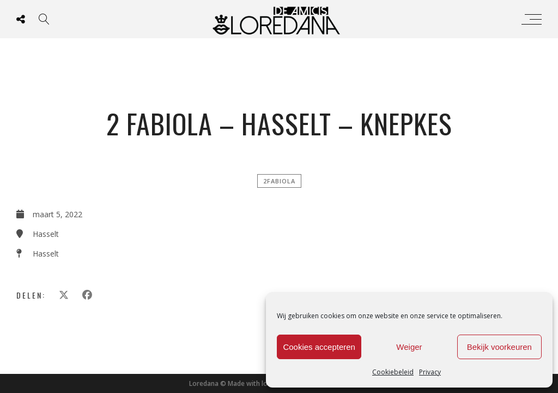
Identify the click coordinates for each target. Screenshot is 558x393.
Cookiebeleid (393, 372)
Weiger (409, 347)
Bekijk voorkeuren (499, 347)
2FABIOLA (279, 181)
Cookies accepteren (319, 347)
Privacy (430, 372)
